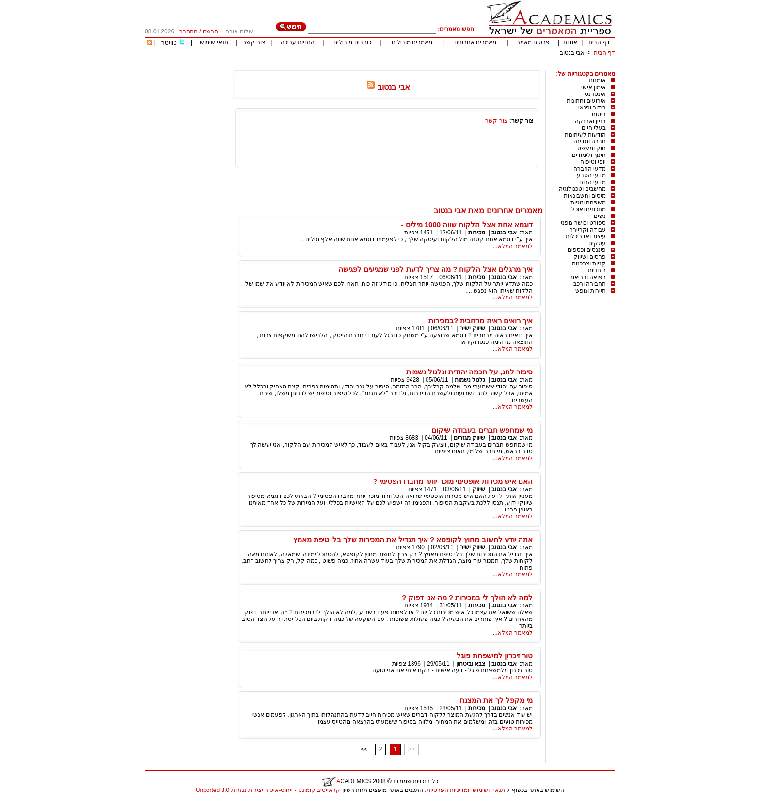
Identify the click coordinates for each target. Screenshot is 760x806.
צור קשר (254, 42)
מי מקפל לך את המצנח (496, 700)
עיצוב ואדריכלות (586, 236)
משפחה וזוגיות (588, 202)
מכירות (476, 232)
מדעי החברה (589, 168)
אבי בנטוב (572, 52)
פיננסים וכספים (587, 250)
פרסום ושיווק (589, 256)
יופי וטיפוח (593, 161)
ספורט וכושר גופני (583, 222)
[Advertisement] (438, 66)
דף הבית (599, 42)
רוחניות (597, 270)
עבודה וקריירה (587, 229)
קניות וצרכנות (589, 263)
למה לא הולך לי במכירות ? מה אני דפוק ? (467, 597)
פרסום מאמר (533, 42)
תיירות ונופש (590, 290)
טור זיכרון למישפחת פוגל (495, 655)
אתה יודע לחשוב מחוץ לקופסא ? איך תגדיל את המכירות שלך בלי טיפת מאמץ (413, 539)
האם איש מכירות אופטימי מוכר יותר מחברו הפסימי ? (453, 481)
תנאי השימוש (489, 790)
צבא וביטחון (470, 663)
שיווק (478, 489)
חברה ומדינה (589, 141)
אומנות (597, 80)
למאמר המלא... (513, 246)
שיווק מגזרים (469, 437)
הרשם (210, 31)
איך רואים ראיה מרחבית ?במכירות (480, 320)
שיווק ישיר (472, 328)
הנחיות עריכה (298, 42)
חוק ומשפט (591, 148)
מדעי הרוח (592, 182)
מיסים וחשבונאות (585, 195)
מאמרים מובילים (412, 42)
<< (364, 749)
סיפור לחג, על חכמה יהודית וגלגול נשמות (469, 372)
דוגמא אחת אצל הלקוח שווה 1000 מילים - (467, 224)
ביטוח (599, 114)
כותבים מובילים (352, 42)
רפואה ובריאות (587, 277)
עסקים (597, 243)
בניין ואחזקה (590, 121)
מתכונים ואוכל (588, 209)
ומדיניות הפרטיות (448, 790)
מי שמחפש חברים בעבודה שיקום (482, 430)
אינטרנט (595, 94)
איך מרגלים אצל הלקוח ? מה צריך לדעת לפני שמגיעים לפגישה (435, 269)
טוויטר (169, 42)
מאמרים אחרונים (475, 42)
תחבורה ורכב (589, 283)
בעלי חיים (594, 127)
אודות (570, 42)
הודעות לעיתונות (585, 134)
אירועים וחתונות (586, 100)
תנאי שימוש (214, 42)
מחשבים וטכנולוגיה (582, 189)
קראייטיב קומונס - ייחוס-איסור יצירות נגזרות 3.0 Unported (268, 790)
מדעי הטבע (591, 175)
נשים (600, 216)
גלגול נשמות (470, 379)
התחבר (188, 31)
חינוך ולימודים (589, 155)
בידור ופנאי (592, 107)
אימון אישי (593, 87)
